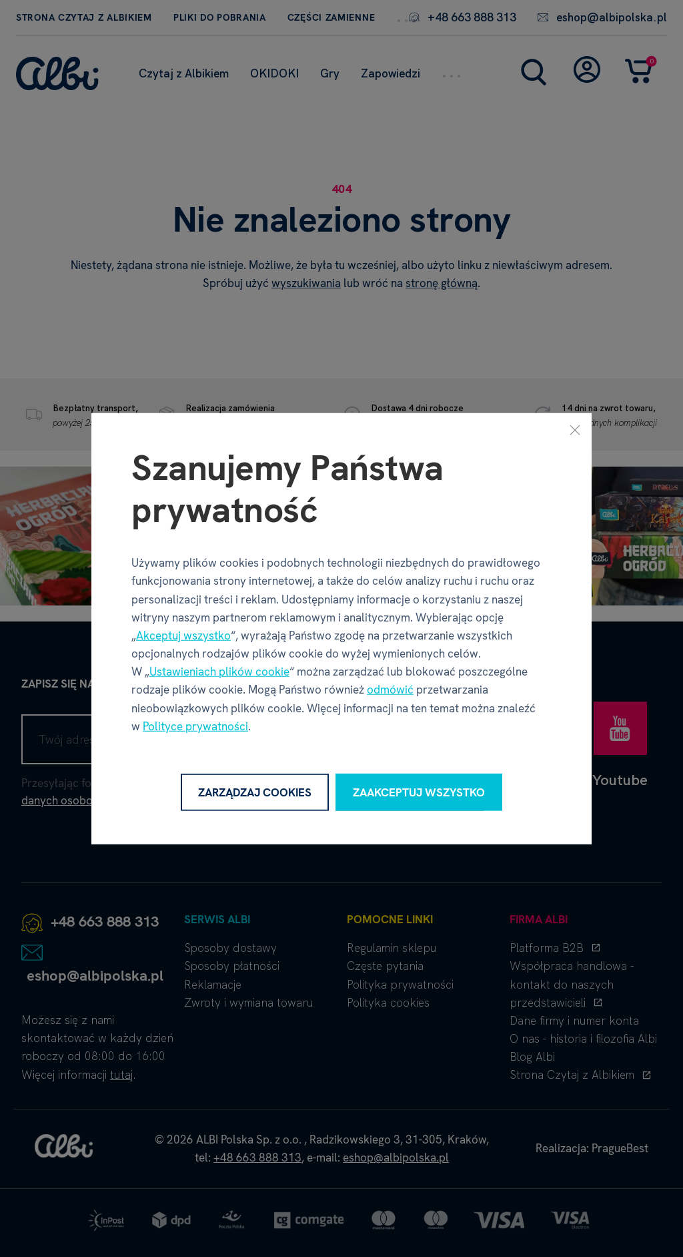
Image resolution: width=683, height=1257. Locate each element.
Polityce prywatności (195, 726)
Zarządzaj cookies (254, 791)
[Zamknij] (575, 429)
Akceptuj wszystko (183, 635)
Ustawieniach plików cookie (219, 671)
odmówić (390, 689)
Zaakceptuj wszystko (419, 791)
